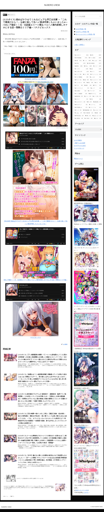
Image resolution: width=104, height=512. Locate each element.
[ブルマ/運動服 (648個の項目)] (81, 77)
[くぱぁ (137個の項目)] (78, 113)
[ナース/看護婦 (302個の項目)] (81, 93)
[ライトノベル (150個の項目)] (95, 107)
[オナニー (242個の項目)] (81, 99)
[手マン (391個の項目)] (97, 85)
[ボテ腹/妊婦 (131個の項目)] (88, 113)
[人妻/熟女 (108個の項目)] (79, 118)
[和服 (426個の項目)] (88, 85)
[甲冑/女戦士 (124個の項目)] (79, 116)
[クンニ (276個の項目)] (88, 96)
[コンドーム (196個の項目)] (95, 104)
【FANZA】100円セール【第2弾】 (35, 68)
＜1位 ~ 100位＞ (79, 45)
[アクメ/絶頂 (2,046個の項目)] (95, 58)
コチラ (86, 492)
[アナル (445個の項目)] (78, 85)
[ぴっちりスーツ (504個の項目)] (96, 80)
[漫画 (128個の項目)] (98, 113)
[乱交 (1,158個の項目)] (95, 69)
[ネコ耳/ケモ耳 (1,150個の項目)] (81, 71)
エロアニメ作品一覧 (82, 32)
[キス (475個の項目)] (98, 82)
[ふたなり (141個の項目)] (97, 110)
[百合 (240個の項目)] (95, 99)
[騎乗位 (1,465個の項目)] (78, 66)
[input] (88, 16)
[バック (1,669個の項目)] (86, 60)
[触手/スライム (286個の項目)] (95, 93)
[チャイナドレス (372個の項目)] (82, 88)
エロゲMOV (78, 140)
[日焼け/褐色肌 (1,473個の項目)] (94, 63)
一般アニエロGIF (79, 143)
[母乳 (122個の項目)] (88, 116)
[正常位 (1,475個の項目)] (80, 63)
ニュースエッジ (79, 148)
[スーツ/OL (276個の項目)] (97, 96)
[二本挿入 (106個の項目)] (88, 118)
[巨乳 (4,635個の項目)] (96, 55)
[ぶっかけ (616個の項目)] (95, 77)
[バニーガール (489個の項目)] (80, 82)
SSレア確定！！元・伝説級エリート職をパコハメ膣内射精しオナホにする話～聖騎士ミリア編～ (35, 263)
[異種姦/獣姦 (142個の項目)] (87, 110)
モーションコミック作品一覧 (85, 34)
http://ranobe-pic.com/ (45, 82)
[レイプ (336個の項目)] (96, 88)
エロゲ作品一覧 (81, 29)
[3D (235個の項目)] (89, 102)
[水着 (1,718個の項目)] (78, 60)
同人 (5, 14)
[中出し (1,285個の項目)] (87, 66)
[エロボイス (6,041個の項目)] (81, 55)
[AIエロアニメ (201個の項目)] (81, 104)
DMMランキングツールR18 (81, 490)
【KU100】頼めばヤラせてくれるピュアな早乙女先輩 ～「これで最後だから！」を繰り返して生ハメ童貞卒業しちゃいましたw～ (35, 204)
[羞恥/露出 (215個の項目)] (97, 102)
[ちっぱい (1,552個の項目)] (97, 60)
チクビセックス (35, 320)
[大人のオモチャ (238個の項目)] (80, 102)
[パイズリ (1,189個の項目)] (81, 69)
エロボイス (12, 14)
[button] (100, 16)
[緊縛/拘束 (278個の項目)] (78, 96)
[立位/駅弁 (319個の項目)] (80, 91)
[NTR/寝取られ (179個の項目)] (81, 107)
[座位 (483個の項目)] (90, 82)
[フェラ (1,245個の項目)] (97, 66)
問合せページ (78, 158)
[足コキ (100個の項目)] (97, 118)
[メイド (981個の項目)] (78, 74)
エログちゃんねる (80, 145)
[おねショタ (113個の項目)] (97, 116)
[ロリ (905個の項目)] (85, 74)
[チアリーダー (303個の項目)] (94, 91)
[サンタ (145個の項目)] (78, 110)
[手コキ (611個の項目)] (78, 80)
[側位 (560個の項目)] (85, 80)
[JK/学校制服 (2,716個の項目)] (81, 58)
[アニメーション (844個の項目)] (96, 74)
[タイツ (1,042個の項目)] (96, 71)
